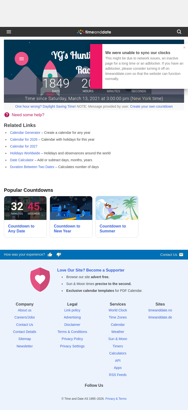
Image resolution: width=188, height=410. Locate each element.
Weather (117, 332)
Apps (118, 368)
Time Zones (118, 317)
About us (24, 310)
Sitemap (24, 339)
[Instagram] (102, 394)
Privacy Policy (72, 339)
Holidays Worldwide (25, 153)
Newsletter (25, 346)
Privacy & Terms (115, 398)
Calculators (117, 353)
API (118, 361)
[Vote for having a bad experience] (59, 255)
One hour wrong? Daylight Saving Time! (45, 106)
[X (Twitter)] (85, 394)
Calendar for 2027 (23, 146)
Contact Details (24, 332)
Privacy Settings (72, 346)
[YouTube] (111, 394)
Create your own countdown (151, 106)
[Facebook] (77, 394)
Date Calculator (22, 160)
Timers (118, 346)
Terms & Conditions (72, 332)
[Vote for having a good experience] (50, 255)
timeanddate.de (160, 317)
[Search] (179, 32)
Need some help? (28, 115)
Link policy (72, 310)
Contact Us (172, 254)
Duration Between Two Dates (32, 167)
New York (141, 98)
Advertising (72, 317)
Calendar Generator (25, 133)
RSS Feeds (118, 375)
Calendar (118, 325)
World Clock (118, 310)
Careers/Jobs (24, 317)
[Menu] (9, 32)
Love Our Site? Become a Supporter (91, 270)
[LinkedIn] (94, 394)
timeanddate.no (160, 310)
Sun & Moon (117, 339)
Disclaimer (72, 325)
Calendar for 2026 (23, 139)
